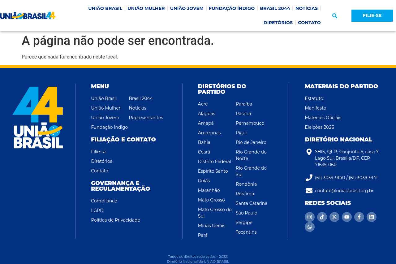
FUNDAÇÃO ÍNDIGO (232, 8)
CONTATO (309, 22)
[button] (334, 15)
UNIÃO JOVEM (187, 8)
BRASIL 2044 (275, 8)
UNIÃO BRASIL (105, 8)
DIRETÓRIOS (278, 22)
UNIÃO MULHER (146, 8)
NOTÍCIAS (306, 8)
